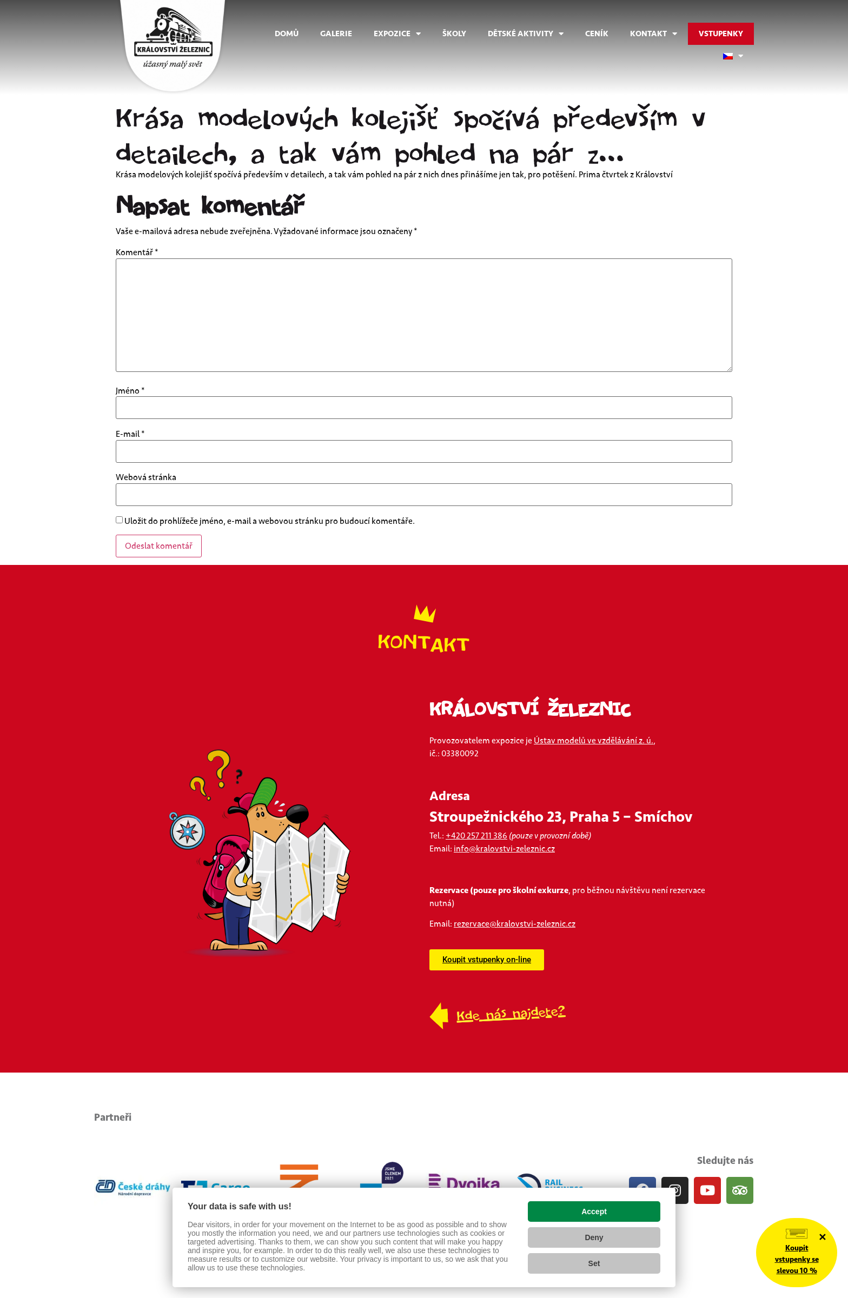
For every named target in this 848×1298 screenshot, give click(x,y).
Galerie (336, 34)
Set (594, 1263)
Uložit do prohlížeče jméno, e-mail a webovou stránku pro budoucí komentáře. (269, 521)
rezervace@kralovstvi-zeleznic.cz (514, 923)
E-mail (130, 434)
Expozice (397, 33)
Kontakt (653, 33)
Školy (454, 34)
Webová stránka (146, 477)
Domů (287, 34)
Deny (594, 1237)
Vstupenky (721, 34)
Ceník (596, 34)
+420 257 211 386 (476, 835)
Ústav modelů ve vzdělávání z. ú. (593, 740)
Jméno (130, 391)
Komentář (137, 252)
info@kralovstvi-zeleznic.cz (504, 848)
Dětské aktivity (526, 33)
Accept (594, 1211)
